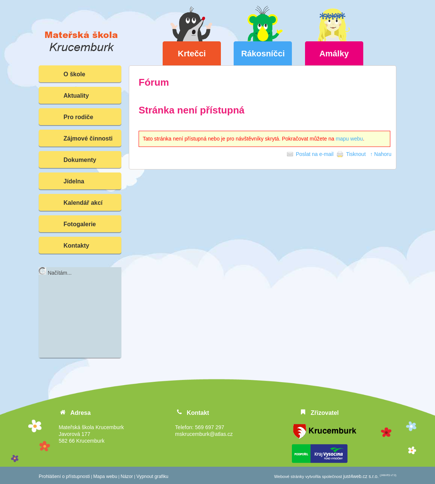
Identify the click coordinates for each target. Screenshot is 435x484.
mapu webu (349, 139)
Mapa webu (105, 476)
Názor (127, 476)
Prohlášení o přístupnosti (64, 476)
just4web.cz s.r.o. (361, 476)
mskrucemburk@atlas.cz (204, 434)
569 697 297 (209, 427)
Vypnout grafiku (152, 476)
